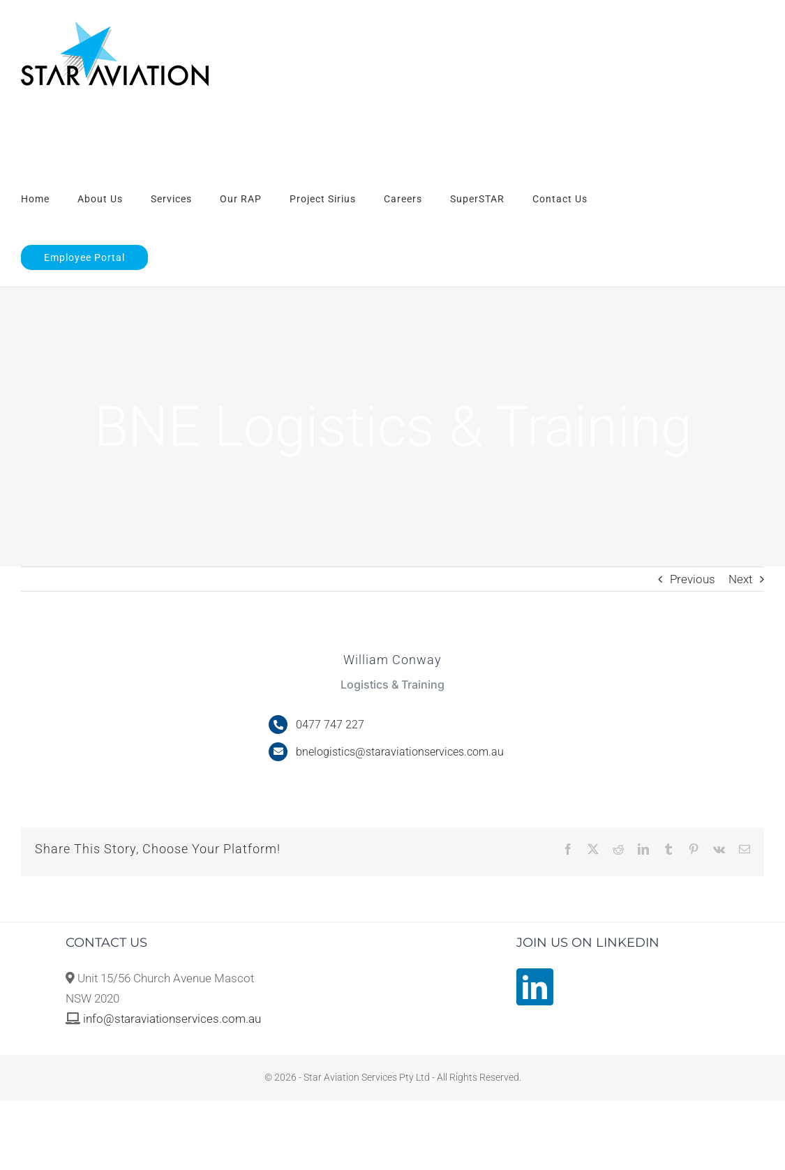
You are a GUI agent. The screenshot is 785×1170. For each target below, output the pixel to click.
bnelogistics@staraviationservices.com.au (400, 751)
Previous (692, 579)
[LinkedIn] (534, 986)
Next (740, 579)
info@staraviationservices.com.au (172, 1019)
